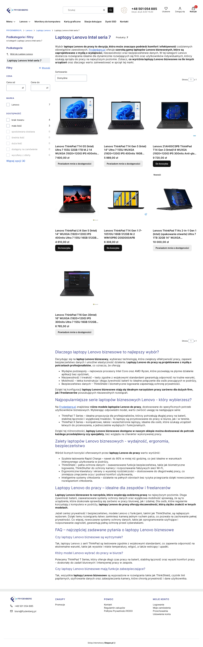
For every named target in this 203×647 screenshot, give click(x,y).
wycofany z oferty (21, 155)
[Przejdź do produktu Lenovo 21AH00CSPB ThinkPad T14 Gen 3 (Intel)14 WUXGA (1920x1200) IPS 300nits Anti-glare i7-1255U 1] (175, 115)
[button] (110, 10)
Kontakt (108, 604)
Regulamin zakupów (114, 607)
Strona (185, 79)
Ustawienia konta (162, 614)
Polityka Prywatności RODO (118, 611)
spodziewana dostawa (23, 131)
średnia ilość (18, 137)
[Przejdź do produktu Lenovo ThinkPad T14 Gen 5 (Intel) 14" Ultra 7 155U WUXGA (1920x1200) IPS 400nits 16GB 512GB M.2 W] (126, 115)
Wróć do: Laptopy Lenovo (19, 54)
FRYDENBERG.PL (14, 30)
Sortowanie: (61, 71)
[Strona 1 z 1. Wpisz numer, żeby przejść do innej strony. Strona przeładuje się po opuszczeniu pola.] (190, 79)
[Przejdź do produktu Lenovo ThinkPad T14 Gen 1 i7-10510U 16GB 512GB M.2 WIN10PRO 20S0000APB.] (126, 200)
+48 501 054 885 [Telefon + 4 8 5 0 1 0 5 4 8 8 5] (24, 606)
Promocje (60, 604)
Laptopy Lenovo (43, 30)
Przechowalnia (160, 611)
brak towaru (18, 120)
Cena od (10, 82)
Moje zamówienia (162, 607)
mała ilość (17, 125)
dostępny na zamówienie (24, 149)
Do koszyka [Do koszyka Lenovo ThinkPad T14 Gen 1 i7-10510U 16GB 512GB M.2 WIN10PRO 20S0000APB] (113, 248)
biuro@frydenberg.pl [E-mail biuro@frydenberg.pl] (25, 611)
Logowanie (158, 604)
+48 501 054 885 (144, 9)
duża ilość (17, 143)
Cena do (35, 82)
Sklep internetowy (100, 643)
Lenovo (29, 30)
